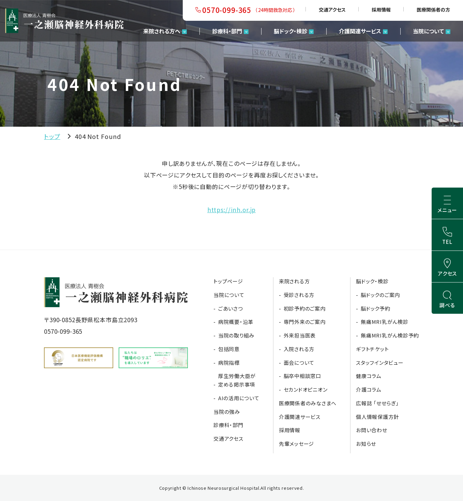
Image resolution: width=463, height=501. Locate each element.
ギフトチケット (372, 349)
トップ (52, 136)
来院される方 (294, 281)
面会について (299, 362)
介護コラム (369, 389)
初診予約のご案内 (305, 308)
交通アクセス (332, 9)
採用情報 (381, 9)
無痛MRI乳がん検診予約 (390, 335)
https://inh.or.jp (231, 209)
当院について (428, 31)
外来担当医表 (300, 335)
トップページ (228, 281)
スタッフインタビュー (380, 362)
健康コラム (369, 375)
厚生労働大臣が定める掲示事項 (237, 380)
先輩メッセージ (296, 443)
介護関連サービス (360, 31)
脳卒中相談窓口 (302, 375)
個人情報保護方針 (377, 416)
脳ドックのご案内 (380, 294)
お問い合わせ (371, 430)
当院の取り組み (236, 335)
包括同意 (229, 349)
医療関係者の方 (433, 9)
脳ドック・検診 (290, 31)
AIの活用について (238, 398)
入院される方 (299, 349)
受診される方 (299, 294)
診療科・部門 (227, 31)
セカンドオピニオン (306, 389)
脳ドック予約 (375, 308)
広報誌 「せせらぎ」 (377, 403)
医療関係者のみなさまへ (308, 403)
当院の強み (226, 411)
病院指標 (229, 362)
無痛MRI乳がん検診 (384, 321)
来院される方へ (161, 31)
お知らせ (366, 443)
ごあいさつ (230, 308)
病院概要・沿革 (235, 321)
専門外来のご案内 (305, 321)
